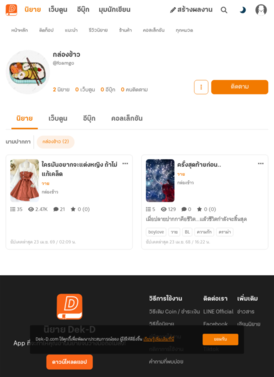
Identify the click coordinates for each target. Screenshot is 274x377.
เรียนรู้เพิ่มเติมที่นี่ (158, 339)
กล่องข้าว (50, 179)
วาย (45, 171)
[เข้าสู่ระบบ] (261, 10)
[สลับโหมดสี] (242, 10)
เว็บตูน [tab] (58, 10)
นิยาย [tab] (33, 10)
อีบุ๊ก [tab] (83, 10)
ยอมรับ (220, 339)
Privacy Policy (188, 365)
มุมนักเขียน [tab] (115, 10)
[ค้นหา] (224, 10)
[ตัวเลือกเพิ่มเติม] (125, 150)
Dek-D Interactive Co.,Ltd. (112, 365)
